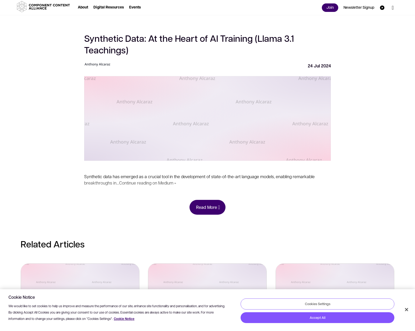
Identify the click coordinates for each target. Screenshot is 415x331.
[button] (44, 6)
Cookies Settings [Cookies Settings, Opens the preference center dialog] (317, 303)
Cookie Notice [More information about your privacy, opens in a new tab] (124, 318)
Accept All (318, 317)
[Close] (406, 309)
